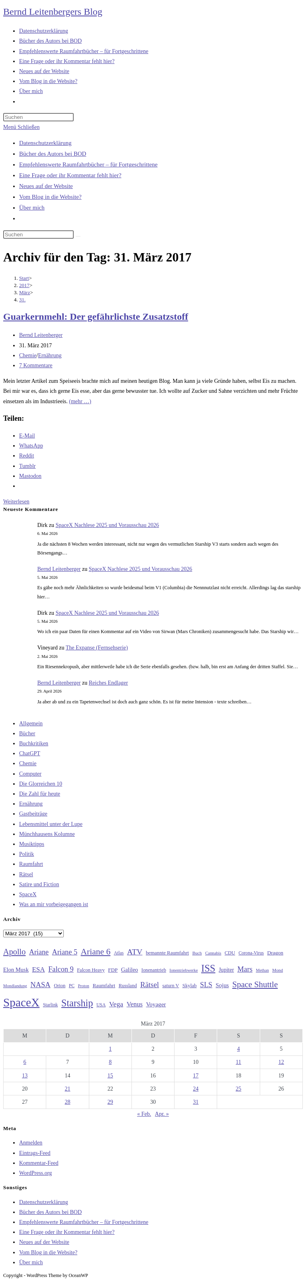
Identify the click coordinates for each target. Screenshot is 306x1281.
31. (22, 300)
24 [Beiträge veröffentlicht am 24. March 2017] (195, 1089)
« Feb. (144, 1114)
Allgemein (31, 724)
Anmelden (30, 1143)
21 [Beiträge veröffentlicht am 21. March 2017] (67, 1089)
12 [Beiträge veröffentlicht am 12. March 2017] (281, 1062)
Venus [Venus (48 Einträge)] (135, 1004)
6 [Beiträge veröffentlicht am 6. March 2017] (25, 1062)
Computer (30, 774)
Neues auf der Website (46, 186)
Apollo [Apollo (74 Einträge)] (14, 951)
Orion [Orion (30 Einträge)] (59, 985)
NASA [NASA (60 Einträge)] (40, 985)
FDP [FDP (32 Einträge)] (113, 970)
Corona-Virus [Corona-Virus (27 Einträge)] (251, 953)
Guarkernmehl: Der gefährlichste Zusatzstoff (95, 316)
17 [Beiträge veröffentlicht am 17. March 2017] (195, 1076)
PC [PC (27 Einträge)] (72, 985)
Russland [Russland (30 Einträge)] (128, 985)
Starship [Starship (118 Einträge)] (77, 1003)
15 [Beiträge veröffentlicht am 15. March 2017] (110, 1076)
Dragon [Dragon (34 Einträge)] (275, 953)
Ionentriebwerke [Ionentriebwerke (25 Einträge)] (183, 970)
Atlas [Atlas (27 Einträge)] (119, 953)
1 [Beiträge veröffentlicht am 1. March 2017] (110, 1049)
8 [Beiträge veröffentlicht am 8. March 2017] (110, 1062)
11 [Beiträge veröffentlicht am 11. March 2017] (238, 1062)
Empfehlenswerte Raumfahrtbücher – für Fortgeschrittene (88, 164)
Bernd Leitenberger (41, 335)
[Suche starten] (78, 236)
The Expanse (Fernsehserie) (97, 648)
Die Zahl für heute (39, 794)
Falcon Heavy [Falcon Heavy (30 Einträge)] (91, 970)
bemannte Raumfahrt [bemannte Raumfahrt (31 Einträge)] (167, 953)
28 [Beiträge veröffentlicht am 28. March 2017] (67, 1102)
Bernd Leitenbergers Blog (52, 11)
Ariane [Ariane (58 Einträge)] (39, 952)
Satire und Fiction (39, 884)
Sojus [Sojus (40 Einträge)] (222, 985)
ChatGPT (29, 753)
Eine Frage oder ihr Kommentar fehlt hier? (70, 175)
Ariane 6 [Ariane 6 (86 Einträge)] (96, 951)
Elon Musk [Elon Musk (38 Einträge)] (16, 969)
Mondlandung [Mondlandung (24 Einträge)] (15, 986)
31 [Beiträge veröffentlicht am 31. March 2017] (195, 1102)
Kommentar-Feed (38, 1163)
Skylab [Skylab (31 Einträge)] (189, 985)
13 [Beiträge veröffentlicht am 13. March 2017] (24, 1076)
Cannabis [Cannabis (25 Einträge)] (213, 952)
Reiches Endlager (108, 683)
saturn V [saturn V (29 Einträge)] (171, 985)
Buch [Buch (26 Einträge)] (197, 952)
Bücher (27, 734)
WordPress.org (35, 1173)
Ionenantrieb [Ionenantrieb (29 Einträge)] (153, 970)
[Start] (24, 278)
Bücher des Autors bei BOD (52, 153)
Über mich (32, 207)
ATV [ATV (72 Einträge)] (135, 951)
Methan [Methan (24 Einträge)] (262, 970)
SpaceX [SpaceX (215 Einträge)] (21, 1002)
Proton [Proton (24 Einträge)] (83, 986)
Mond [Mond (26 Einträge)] (277, 970)
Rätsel (26, 874)
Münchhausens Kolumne (47, 834)
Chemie (28, 355)
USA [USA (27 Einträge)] (101, 1005)
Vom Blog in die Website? (50, 197)
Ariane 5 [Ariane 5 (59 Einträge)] (64, 952)
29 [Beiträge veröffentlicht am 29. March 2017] (110, 1102)
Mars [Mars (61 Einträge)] (245, 969)
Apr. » (162, 1114)
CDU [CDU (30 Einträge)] (230, 953)
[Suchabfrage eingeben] (38, 117)
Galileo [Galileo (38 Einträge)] (129, 969)
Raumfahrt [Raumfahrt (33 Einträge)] (103, 985)
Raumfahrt (31, 864)
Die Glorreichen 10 (40, 784)
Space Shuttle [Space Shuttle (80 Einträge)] (255, 984)
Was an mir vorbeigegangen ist (53, 904)
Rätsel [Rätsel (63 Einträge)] (149, 984)
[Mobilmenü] (21, 127)
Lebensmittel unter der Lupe (50, 824)
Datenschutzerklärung (45, 143)
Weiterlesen (16, 502)
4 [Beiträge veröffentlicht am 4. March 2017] (238, 1049)
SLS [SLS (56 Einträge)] (206, 985)
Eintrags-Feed (35, 1153)
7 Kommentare (36, 365)
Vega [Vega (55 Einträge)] (116, 1004)
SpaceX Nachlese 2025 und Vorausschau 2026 (107, 525)
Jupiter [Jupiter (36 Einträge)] (226, 969)
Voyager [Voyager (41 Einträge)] (156, 1004)
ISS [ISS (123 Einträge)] (208, 968)
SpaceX (28, 894)
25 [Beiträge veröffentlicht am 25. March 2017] (238, 1089)
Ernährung (49, 355)
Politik (26, 854)
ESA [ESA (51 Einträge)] (38, 969)
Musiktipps (31, 844)
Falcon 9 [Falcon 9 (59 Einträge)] (60, 969)
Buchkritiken (33, 743)
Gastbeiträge (33, 814)
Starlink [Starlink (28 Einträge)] (50, 1005)
